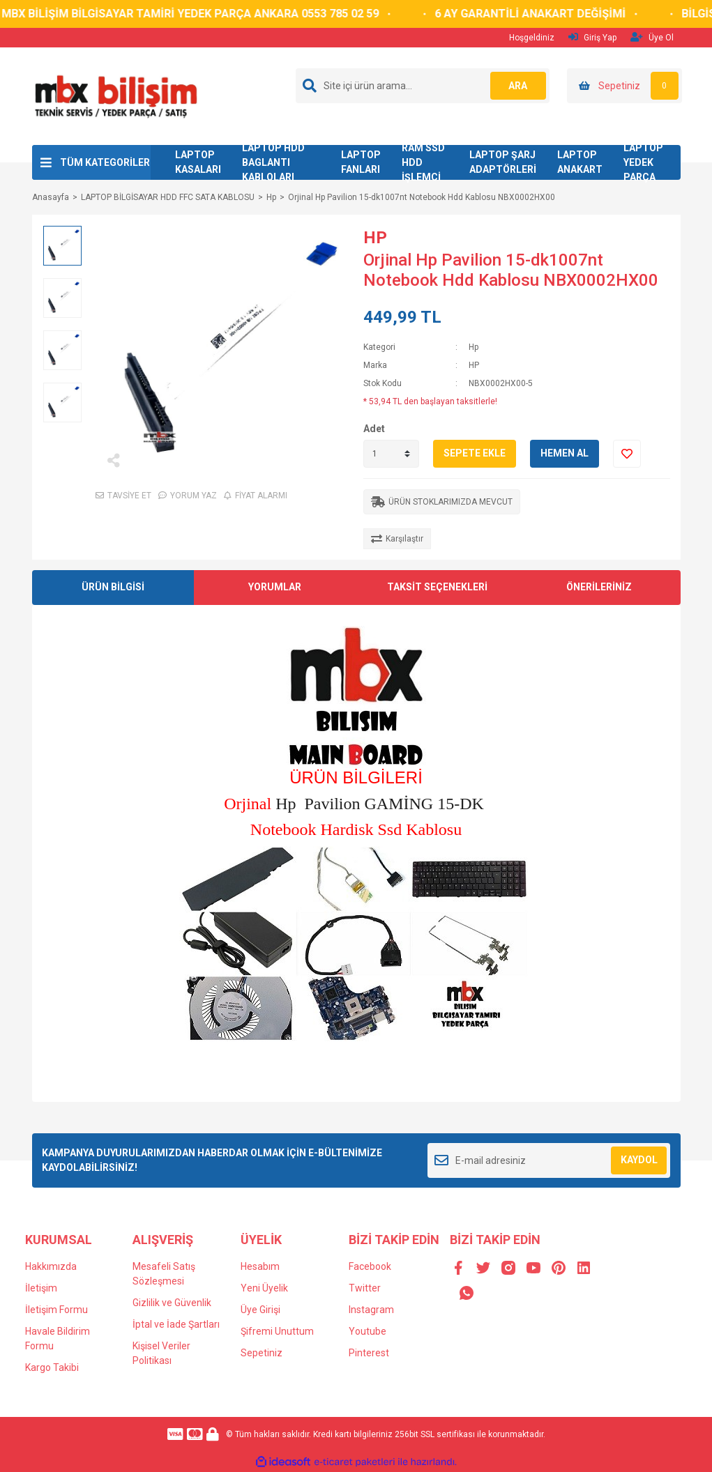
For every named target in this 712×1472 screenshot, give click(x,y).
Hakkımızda (51, 1266)
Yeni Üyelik (264, 1288)
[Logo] (115, 95)
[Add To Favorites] (627, 454)
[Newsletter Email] (549, 1160)
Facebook (370, 1266)
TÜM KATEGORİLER (105, 162)
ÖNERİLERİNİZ (599, 586)
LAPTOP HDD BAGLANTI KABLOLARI (273, 162)
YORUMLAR (274, 586)
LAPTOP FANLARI (361, 162)
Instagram (371, 1309)
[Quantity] (391, 454)
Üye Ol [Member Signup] (652, 37)
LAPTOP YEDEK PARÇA (643, 162)
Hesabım (260, 1266)
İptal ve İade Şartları (176, 1324)
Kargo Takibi (52, 1367)
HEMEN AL (564, 453)
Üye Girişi (260, 1309)
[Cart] (624, 85)
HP (375, 237)
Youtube (367, 1331)
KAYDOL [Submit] (639, 1159)
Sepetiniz (261, 1352)
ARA (517, 85)
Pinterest (369, 1352)
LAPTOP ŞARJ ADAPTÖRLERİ (502, 162)
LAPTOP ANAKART (580, 162)
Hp (473, 347)
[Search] (423, 85)
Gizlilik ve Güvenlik (171, 1302)
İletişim (41, 1288)
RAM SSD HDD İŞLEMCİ (423, 162)
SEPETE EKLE (475, 453)
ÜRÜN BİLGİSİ (113, 586)
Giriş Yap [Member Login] (592, 37)
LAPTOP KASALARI (198, 162)
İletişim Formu (56, 1309)
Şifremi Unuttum (277, 1331)
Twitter (365, 1288)
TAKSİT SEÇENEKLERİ (437, 586)
